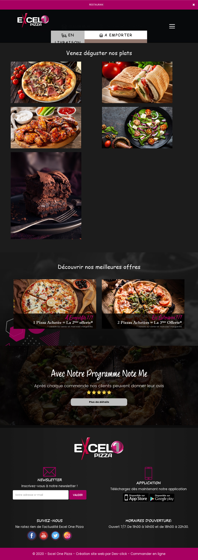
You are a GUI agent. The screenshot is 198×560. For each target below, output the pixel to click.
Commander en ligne (148, 554)
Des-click (119, 554)
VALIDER (78, 495)
